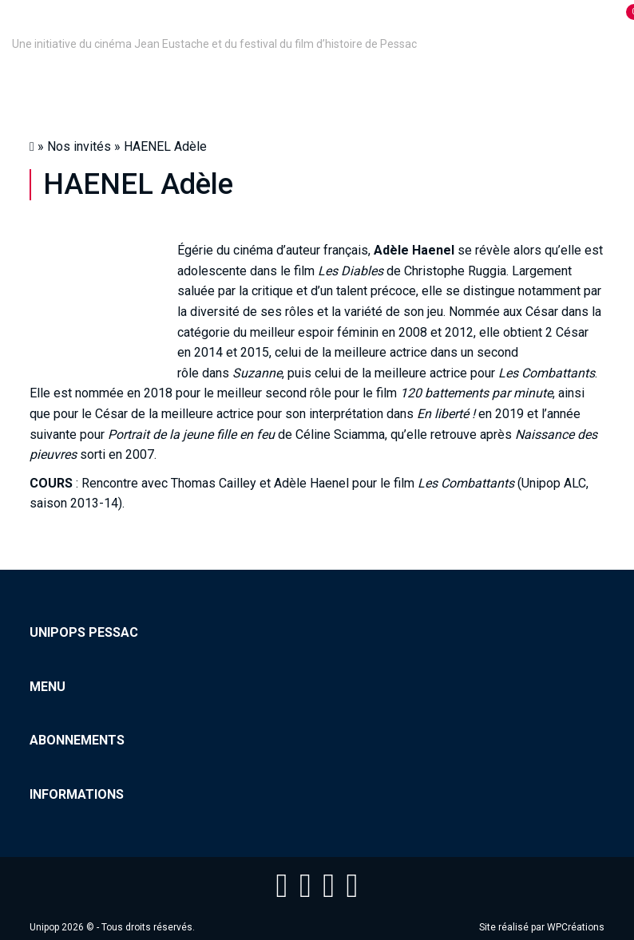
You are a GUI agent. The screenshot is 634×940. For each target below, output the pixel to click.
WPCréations (575, 927)
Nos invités (79, 146)
